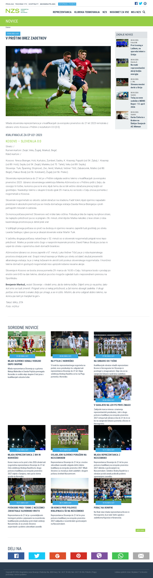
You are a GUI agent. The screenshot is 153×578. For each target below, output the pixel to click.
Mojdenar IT (135, 572)
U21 (17, 33)
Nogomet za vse (119, 12)
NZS (105, 12)
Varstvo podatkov (20, 575)
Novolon (144, 572)
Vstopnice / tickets (67, 4)
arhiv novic (140, 530)
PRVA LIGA (10, 4)
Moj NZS (136, 12)
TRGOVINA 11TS (21, 4)
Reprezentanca (62, 12)
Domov (8, 27)
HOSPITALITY (33, 4)
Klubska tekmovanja (87, 12)
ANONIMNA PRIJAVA (47, 4)
